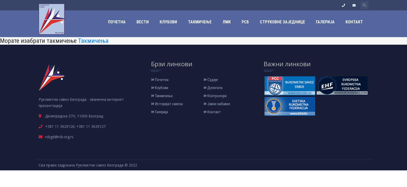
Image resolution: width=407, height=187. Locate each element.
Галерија (325, 21)
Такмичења (93, 40)
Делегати (213, 87)
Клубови (168, 21)
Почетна (117, 21)
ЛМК (226, 21)
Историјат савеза (167, 104)
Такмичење (200, 21)
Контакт (354, 21)
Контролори (215, 96)
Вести (143, 21)
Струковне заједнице (282, 21)
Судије (211, 79)
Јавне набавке (217, 104)
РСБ (245, 21)
